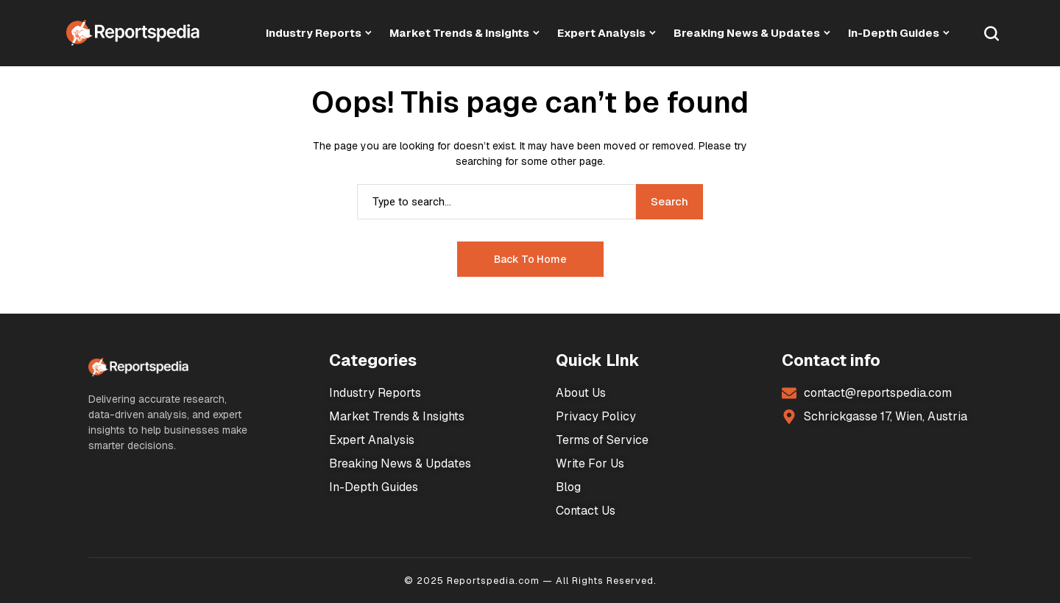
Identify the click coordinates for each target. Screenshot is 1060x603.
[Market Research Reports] (132, 33)
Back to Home (530, 259)
